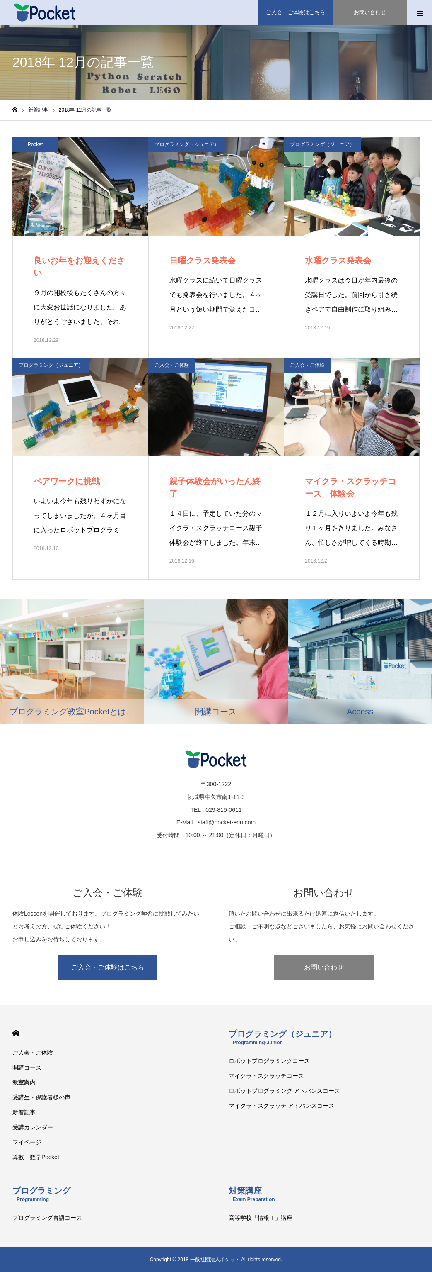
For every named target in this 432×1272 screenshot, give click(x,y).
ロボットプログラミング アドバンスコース (284, 1090)
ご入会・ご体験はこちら (107, 967)
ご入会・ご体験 (171, 365)
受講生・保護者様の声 (41, 1097)
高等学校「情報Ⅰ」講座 (260, 1217)
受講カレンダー (32, 1127)
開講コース (26, 1067)
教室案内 (24, 1082)
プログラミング (41, 1194)
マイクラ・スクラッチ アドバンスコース (282, 1105)
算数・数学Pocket (35, 1157)
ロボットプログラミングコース (269, 1061)
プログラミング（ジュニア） (186, 144)
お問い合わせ (324, 967)
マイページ (26, 1142)
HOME (15, 1033)
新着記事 (24, 1112)
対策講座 (252, 1194)
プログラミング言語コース (47, 1217)
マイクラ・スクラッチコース (266, 1075)
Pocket (35, 144)
